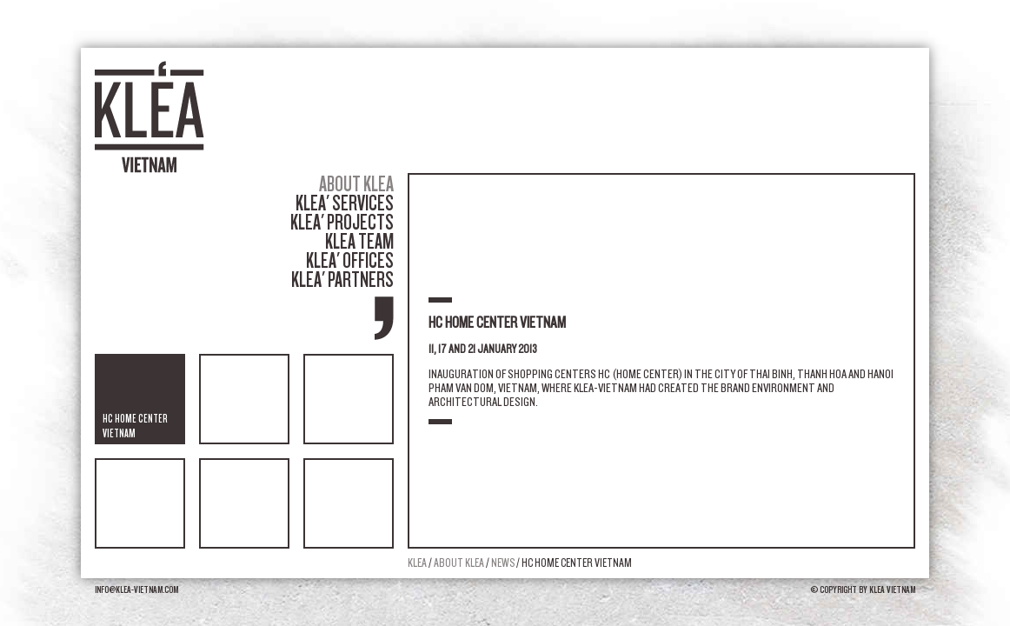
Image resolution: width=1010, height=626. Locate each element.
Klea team (359, 241)
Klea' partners (342, 279)
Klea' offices (350, 260)
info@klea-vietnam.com (136, 589)
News (503, 562)
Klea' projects (342, 222)
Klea (417, 562)
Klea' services (345, 203)
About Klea (356, 184)
